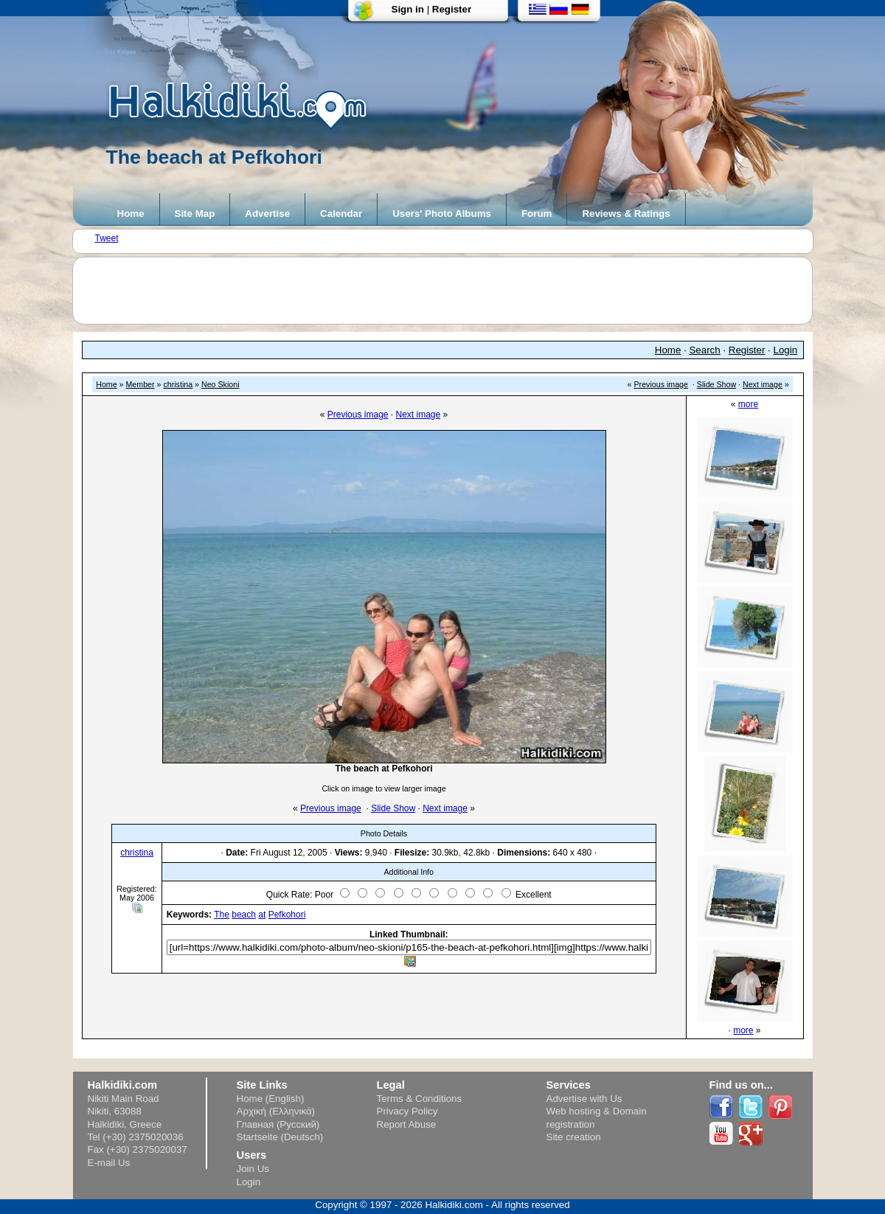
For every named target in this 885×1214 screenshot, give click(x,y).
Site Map (195, 213)
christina (177, 384)
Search (704, 349)
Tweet (107, 238)
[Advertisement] (449, 290)
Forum (536, 213)
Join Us (253, 1168)
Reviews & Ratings (626, 213)
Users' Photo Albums (441, 213)
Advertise (267, 213)
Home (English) (271, 1098)
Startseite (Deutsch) (280, 1136)
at (262, 914)
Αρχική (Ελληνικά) (276, 1111)
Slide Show (716, 384)
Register (451, 9)
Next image (762, 384)
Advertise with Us (584, 1098)
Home (131, 213)
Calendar (341, 213)
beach (244, 914)
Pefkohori (287, 914)
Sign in (408, 9)
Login (786, 349)
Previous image (661, 384)
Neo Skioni (220, 384)
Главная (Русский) (278, 1124)
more (748, 404)
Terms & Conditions (419, 1098)
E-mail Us (109, 1162)
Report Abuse (407, 1124)
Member (139, 384)
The (221, 914)
